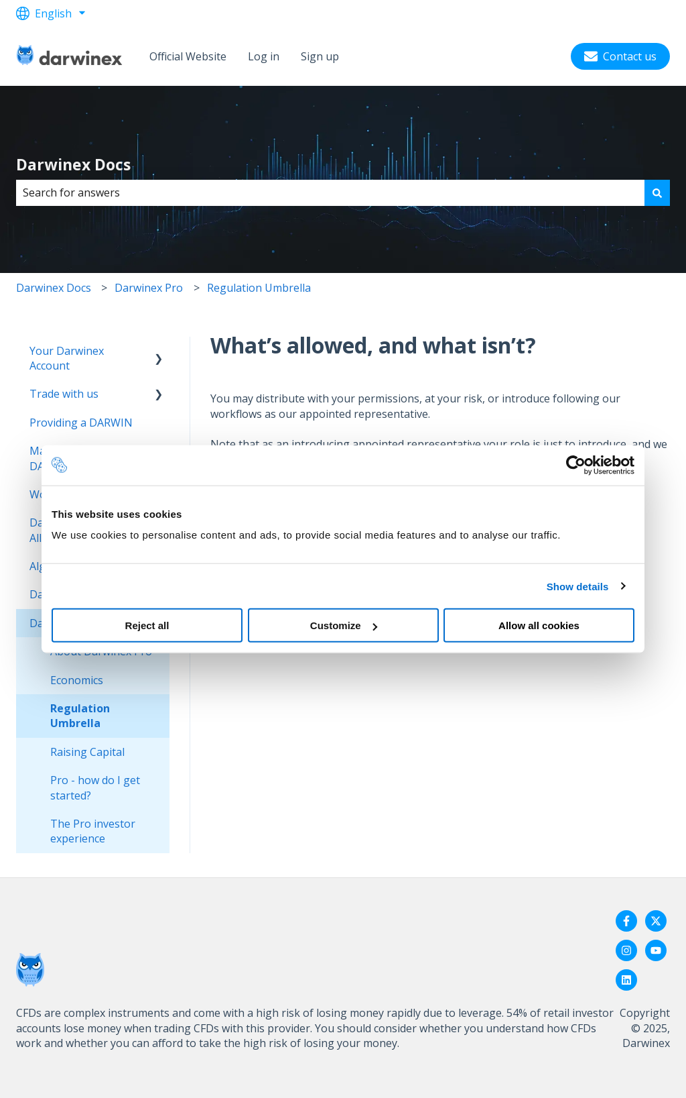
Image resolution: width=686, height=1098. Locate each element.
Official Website (187, 56)
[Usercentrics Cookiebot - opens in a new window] (575, 465)
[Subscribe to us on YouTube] (656, 950)
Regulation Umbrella (259, 287)
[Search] (657, 192)
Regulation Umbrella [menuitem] (80, 715)
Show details (578, 586)
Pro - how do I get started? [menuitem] (95, 787)
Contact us (620, 56)
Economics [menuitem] (76, 680)
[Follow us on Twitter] (656, 921)
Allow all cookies (538, 625)
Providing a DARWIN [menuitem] (81, 422)
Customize (343, 625)
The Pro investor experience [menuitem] (92, 831)
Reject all (147, 625)
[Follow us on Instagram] (626, 950)
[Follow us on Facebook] (626, 921)
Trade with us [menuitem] (63, 393)
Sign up (320, 56)
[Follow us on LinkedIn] (626, 980)
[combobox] (330, 192)
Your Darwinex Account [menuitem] (66, 358)
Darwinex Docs (73, 164)
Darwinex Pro (149, 287)
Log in (263, 56)
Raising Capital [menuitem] (87, 752)
